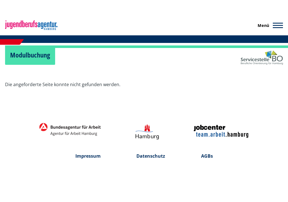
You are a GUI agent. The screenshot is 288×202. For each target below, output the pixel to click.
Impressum (88, 156)
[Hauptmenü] (269, 25)
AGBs (207, 156)
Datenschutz (150, 156)
